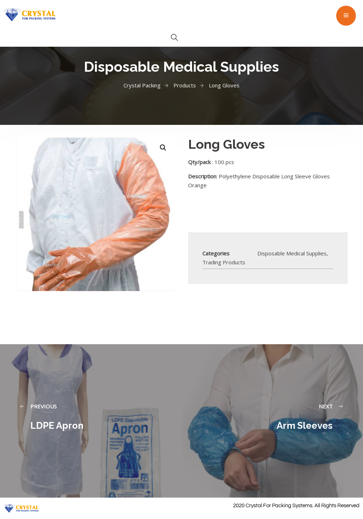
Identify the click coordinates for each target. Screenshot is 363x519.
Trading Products (223, 262)
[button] (163, 147)
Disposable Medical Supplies (292, 253)
